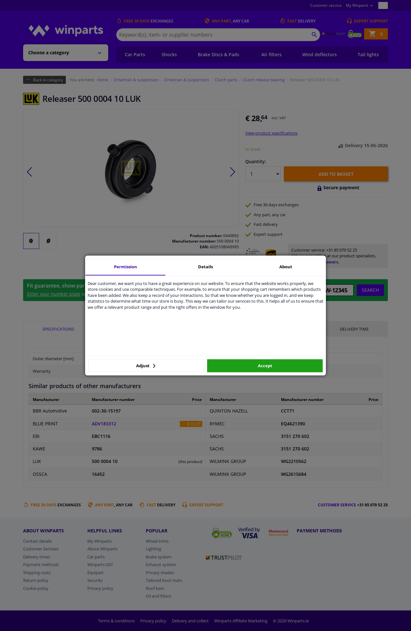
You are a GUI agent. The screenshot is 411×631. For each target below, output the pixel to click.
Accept (265, 366)
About (285, 267)
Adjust (145, 366)
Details (205, 267)
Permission (125, 267)
